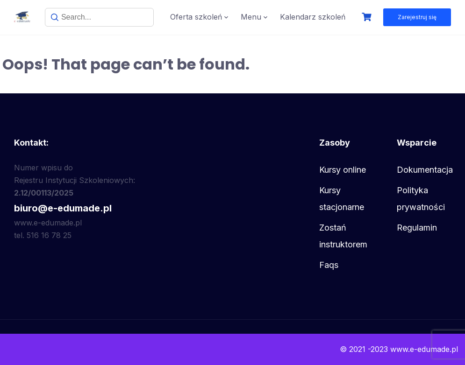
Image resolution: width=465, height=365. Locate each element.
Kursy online (342, 170)
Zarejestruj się (417, 17)
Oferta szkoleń (196, 16)
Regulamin (417, 227)
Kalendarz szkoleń (312, 16)
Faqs (328, 265)
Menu (251, 16)
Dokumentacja (425, 170)
